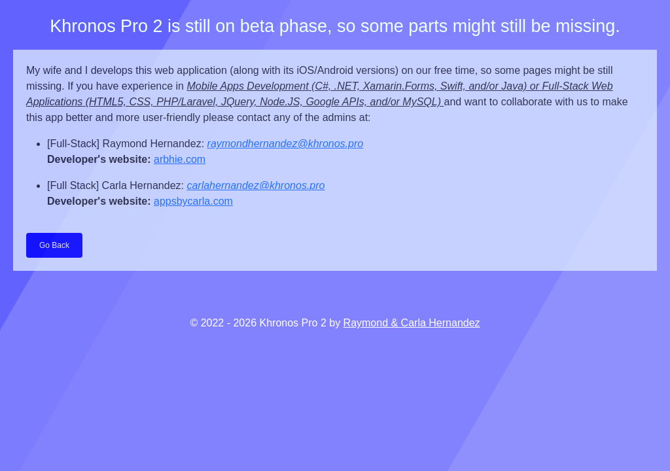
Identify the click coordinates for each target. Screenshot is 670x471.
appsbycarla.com (193, 201)
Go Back (54, 245)
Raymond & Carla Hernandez (412, 322)
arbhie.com (179, 159)
